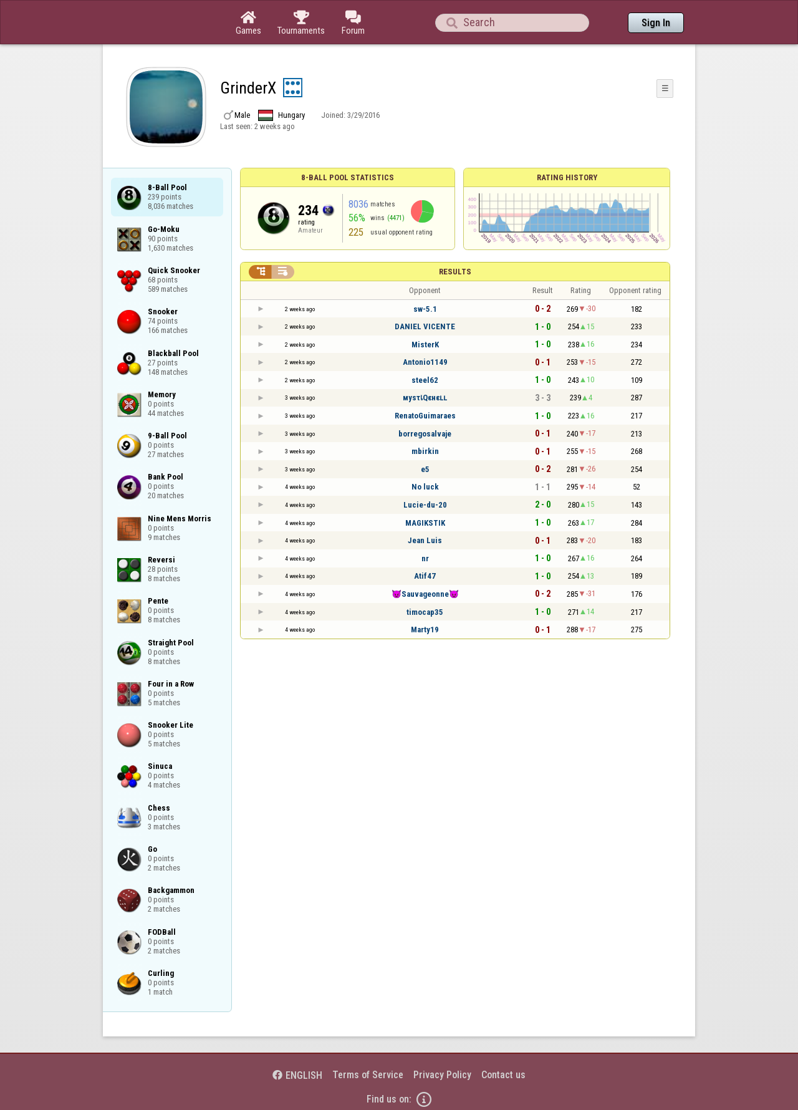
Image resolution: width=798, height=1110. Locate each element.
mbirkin (425, 451)
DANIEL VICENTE (425, 326)
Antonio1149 (425, 362)
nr (425, 558)
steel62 (424, 380)
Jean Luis (425, 540)
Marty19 (425, 629)
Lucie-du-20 (425, 504)
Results (455, 271)
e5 (425, 469)
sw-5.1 (425, 309)
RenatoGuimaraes (425, 415)
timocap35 (424, 612)
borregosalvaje (424, 433)
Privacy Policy (442, 1075)
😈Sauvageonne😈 (425, 594)
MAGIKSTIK (425, 523)
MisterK (425, 344)
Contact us (503, 1075)
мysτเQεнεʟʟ (425, 397)
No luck (425, 486)
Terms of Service (367, 1075)
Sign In (656, 23)
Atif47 (425, 576)
